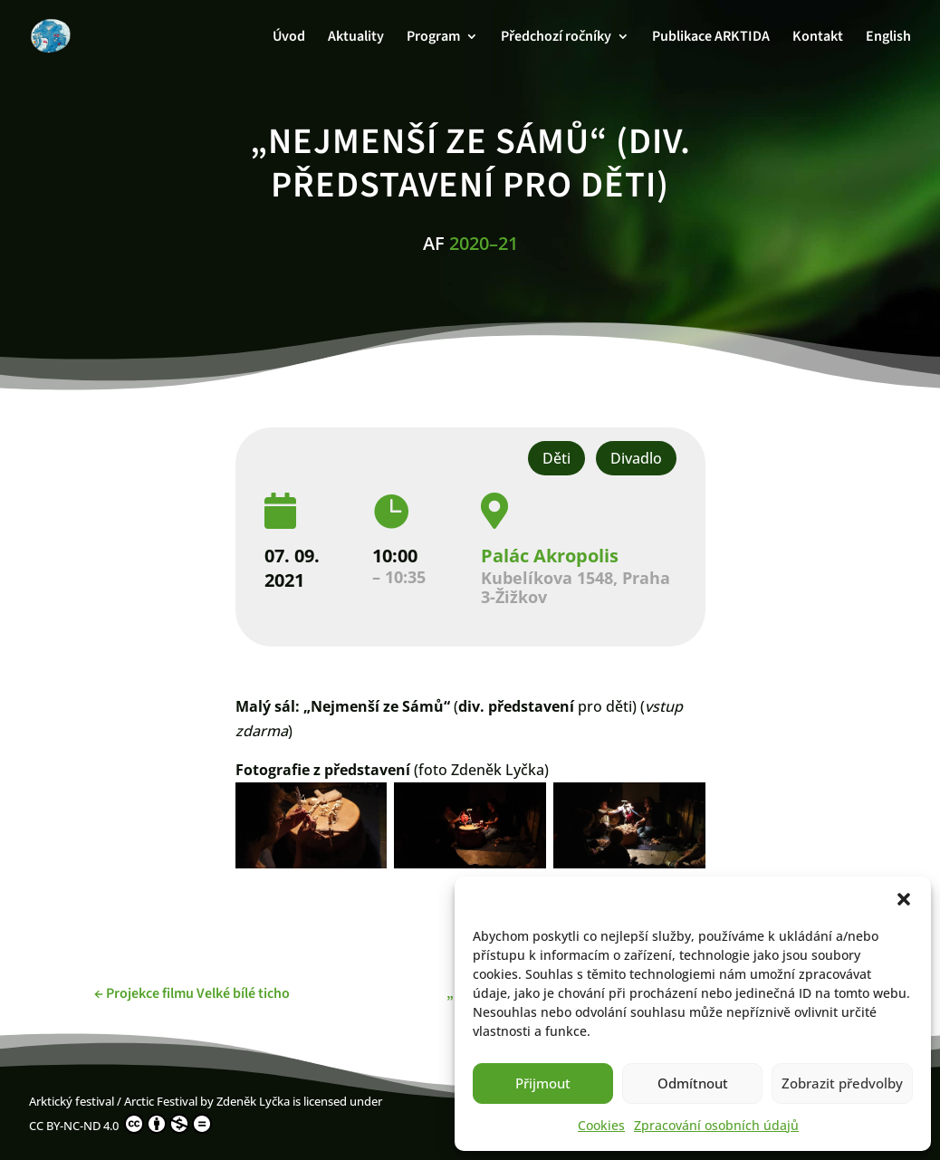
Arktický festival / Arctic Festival (113, 1101)
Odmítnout (692, 1083)
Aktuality (356, 38)
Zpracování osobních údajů (716, 1125)
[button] (904, 899)
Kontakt (817, 38)
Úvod (289, 38)
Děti (556, 458)
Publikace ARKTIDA (711, 38)
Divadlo (636, 458)
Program (433, 38)
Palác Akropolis (550, 555)
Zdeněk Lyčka (253, 1101)
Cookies (601, 1125)
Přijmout (543, 1083)
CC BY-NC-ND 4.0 (120, 1124)
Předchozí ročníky (556, 38)
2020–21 (483, 243)
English (888, 38)
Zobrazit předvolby (842, 1083)
